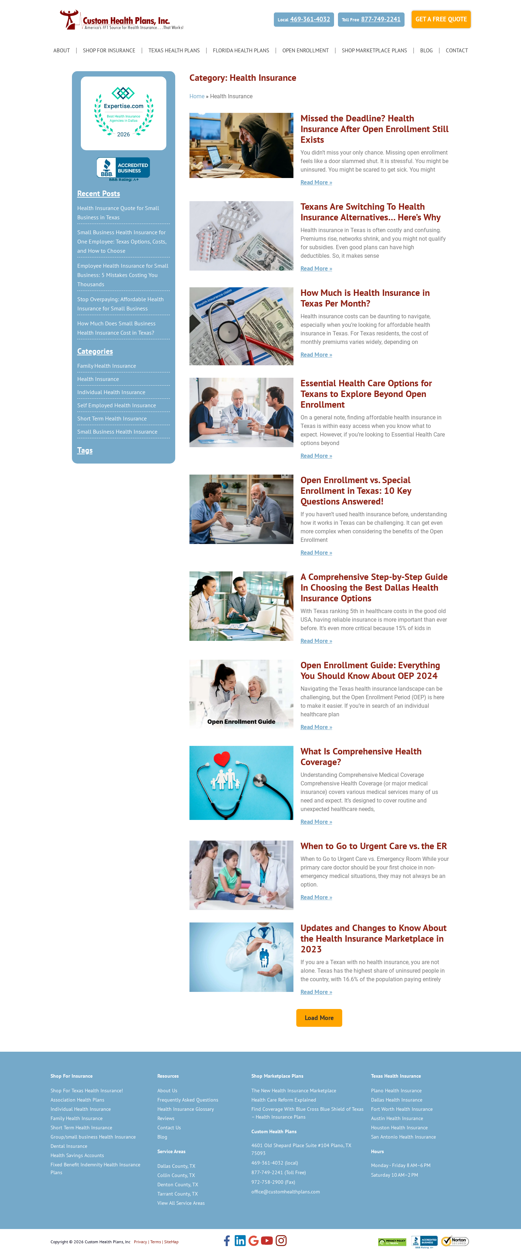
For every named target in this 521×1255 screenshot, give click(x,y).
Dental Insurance (69, 1146)
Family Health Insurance (106, 365)
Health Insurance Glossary (185, 1109)
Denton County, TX (177, 1184)
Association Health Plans (77, 1100)
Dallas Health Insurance (396, 1100)
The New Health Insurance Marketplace (293, 1090)
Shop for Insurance (109, 50)
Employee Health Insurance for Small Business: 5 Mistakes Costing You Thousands (122, 275)
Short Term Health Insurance (112, 418)
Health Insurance (98, 378)
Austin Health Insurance (397, 1118)
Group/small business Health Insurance (93, 1137)
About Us (167, 1090)
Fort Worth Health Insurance (402, 1109)
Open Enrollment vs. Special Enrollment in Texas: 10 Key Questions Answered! (356, 490)
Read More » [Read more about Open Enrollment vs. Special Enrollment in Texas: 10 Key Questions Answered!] (316, 552)
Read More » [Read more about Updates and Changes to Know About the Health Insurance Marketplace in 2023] (316, 992)
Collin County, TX (176, 1175)
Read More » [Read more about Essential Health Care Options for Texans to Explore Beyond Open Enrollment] (316, 456)
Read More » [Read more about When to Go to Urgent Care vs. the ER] (316, 897)
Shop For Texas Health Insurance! (87, 1090)
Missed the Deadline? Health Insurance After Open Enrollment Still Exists (375, 128)
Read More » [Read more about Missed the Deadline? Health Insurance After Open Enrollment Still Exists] (316, 182)
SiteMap (171, 1241)
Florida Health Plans (241, 50)
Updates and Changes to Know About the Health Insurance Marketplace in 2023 (374, 938)
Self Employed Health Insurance (116, 405)
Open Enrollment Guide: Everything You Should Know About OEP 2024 (370, 670)
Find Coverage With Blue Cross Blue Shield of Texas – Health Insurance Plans (307, 1113)
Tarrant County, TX (177, 1194)
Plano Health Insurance (396, 1090)
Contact (457, 50)
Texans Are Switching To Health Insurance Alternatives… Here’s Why (371, 211)
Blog (426, 50)
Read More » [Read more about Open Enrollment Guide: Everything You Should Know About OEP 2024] (316, 727)
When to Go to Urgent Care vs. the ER (374, 846)
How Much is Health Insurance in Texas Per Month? (365, 298)
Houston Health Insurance (399, 1127)
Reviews (165, 1118)
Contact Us (169, 1127)
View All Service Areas (181, 1203)
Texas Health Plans (174, 50)
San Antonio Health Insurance (403, 1137)
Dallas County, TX (176, 1166)
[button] (319, 1018)
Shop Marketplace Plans (374, 50)
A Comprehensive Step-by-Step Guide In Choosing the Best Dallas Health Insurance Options (374, 587)
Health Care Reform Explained (283, 1100)
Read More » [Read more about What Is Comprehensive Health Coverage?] (316, 822)
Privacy (140, 1241)
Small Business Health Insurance (117, 431)
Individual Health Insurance (111, 392)
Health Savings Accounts (77, 1155)
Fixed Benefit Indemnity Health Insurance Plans (95, 1168)
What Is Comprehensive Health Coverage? (361, 756)
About (61, 50)
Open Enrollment (305, 50)
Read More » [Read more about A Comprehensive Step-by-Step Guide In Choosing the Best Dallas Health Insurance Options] (316, 641)
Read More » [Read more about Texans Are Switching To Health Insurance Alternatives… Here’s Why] (316, 268)
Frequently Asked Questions (187, 1100)
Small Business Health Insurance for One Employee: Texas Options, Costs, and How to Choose (121, 241)
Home (196, 96)
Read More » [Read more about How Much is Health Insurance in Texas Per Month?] (316, 355)
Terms (155, 1241)
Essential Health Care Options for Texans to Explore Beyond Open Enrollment (366, 393)
